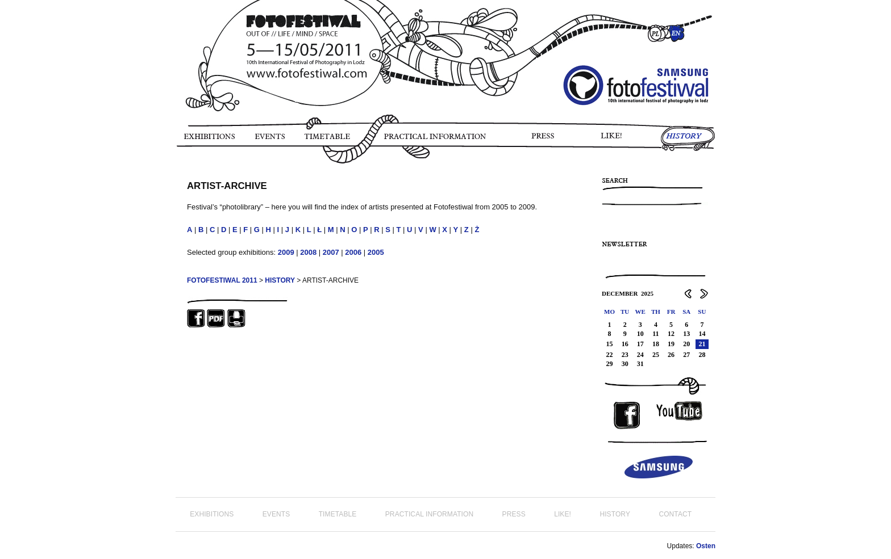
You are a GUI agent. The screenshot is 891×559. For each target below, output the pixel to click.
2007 (331, 252)
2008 (308, 252)
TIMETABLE (330, 140)
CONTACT (675, 514)
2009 (286, 252)
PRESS (544, 140)
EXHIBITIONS (209, 140)
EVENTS (269, 140)
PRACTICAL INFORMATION (437, 140)
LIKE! (613, 140)
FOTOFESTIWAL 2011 (222, 280)
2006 (353, 252)
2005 (376, 252)
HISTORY (688, 140)
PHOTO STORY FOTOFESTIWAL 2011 (178, 170)
